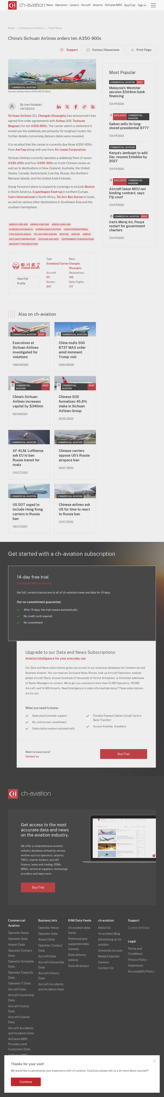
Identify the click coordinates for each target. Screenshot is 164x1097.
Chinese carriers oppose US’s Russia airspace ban (74, 455)
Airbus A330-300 (39, 224)
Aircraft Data (17, 989)
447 (48, 286)
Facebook (76, 107)
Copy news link (84, 107)
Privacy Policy (137, 959)
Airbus (60, 121)
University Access (110, 950)
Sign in (142, 5)
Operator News (18, 933)
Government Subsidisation (78, 239)
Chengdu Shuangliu (52, 115)
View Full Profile (22, 281)
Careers (103, 962)
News (49, 5)
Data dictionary (78, 966)
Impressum (135, 965)
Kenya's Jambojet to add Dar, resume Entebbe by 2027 (128, 157)
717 (71, 286)
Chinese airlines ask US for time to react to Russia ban (74, 509)
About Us (104, 927)
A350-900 (38, 126)
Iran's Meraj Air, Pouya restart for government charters (127, 226)
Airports (98, 5)
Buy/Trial (129, 5)
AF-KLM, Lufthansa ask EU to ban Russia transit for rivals (28, 458)
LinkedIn (59, 107)
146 (71, 277)
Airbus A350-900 (61, 224)
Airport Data (16, 944)
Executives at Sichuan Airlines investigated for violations (25, 350)
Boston (90, 186)
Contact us (32, 756)
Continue (26, 1082)
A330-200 (15, 163)
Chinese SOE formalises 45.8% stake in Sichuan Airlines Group (73, 404)
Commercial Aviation (31, 28)
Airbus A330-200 (18, 224)
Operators (61, 5)
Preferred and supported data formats (78, 944)
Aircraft (86, 5)
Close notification (154, 1061)
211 (48, 277)
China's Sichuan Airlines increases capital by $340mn (28, 401)
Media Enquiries (109, 956)
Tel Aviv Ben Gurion (70, 197)
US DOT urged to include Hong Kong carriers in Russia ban (28, 512)
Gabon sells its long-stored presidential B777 (129, 126)
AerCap (20, 149)
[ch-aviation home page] (26, 5)
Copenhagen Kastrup (47, 192)
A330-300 (44, 163)
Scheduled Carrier (57, 263)
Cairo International (21, 197)
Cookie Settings (138, 927)
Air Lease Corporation (70, 149)
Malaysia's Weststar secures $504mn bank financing (127, 92)
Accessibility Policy (141, 971)
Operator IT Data (19, 983)
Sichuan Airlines (19, 115)
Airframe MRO (113, 5)
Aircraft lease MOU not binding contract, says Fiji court (127, 193)
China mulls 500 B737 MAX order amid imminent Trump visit (72, 350)
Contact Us (105, 968)
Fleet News (55, 28)
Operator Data (18, 939)
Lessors (74, 5)
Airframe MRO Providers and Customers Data (19, 1044)
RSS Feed (93, 107)
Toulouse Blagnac (20, 234)
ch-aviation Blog (109, 933)
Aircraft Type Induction (23, 244)
